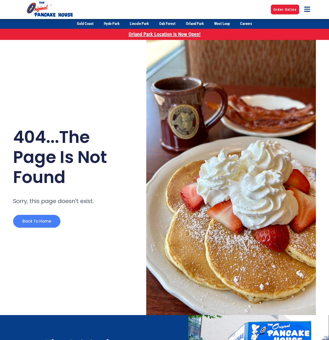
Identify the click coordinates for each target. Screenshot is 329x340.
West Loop (222, 23)
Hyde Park (112, 23)
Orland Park (195, 23)
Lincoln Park (139, 23)
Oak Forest (167, 23)
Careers (246, 23)
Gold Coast (85, 23)
